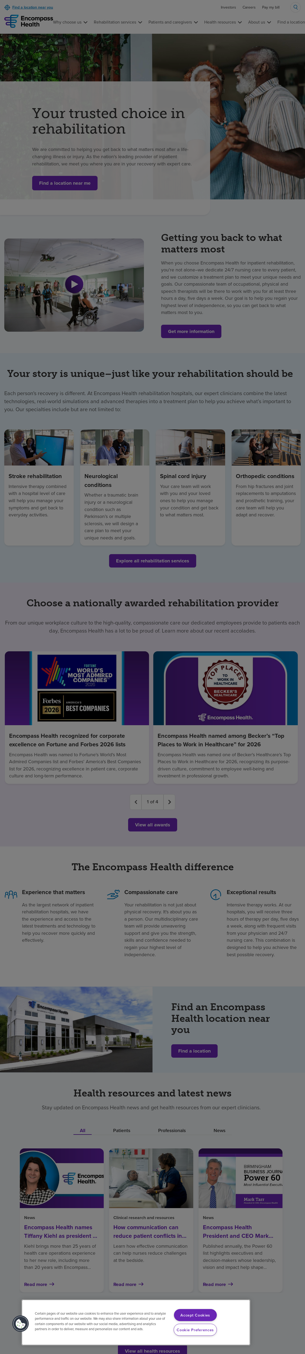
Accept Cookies (195, 1315)
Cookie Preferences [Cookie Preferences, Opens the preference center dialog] (195, 1330)
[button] (20, 1323)
